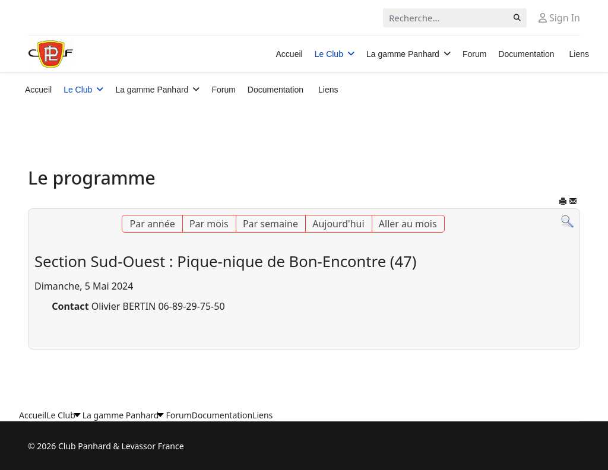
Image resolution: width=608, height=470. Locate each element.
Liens (579, 54)
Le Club (329, 54)
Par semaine (270, 223)
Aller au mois (408, 223)
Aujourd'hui (338, 223)
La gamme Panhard (402, 54)
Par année (152, 223)
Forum (474, 54)
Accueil (289, 54)
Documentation (526, 54)
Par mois (209, 223)
